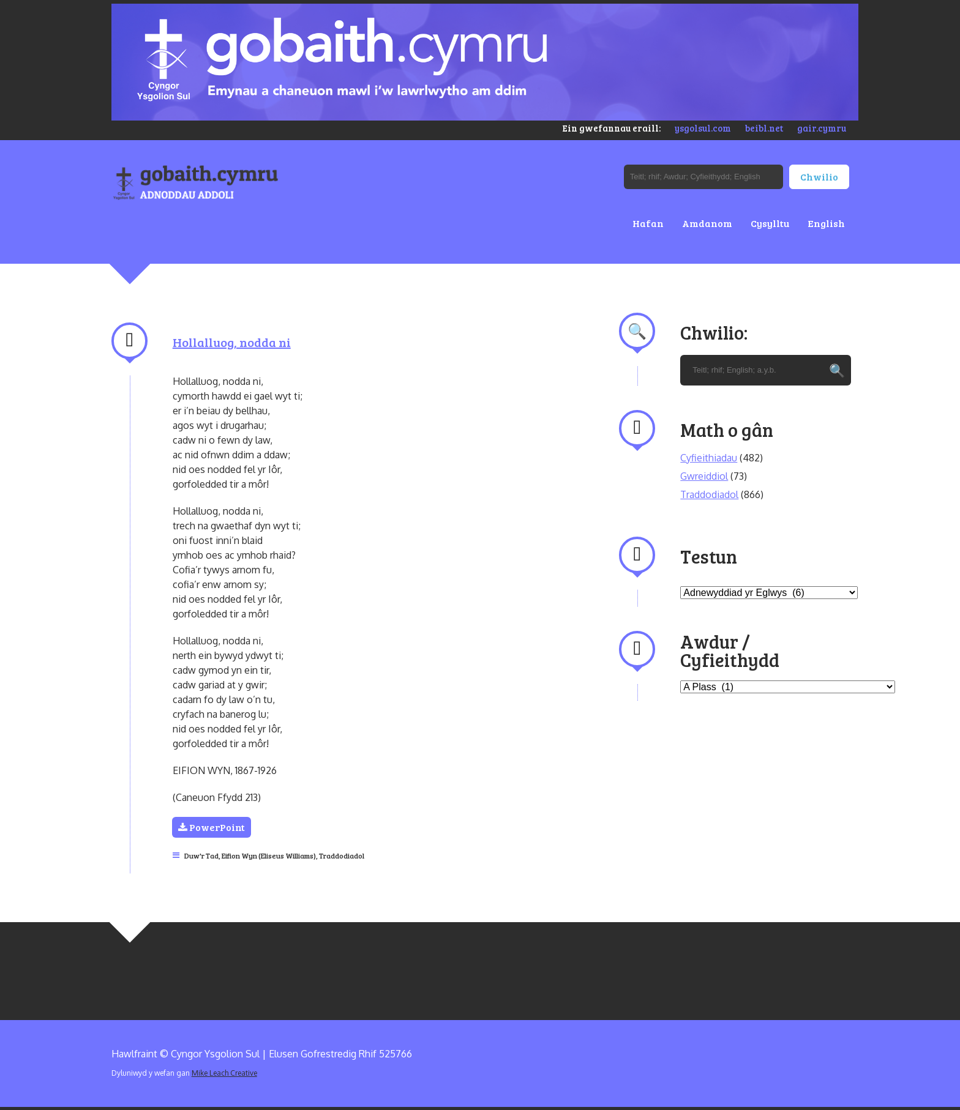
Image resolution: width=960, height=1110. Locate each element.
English (826, 223)
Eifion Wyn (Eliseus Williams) (269, 855)
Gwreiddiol (704, 476)
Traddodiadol (341, 855)
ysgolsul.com (703, 128)
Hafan (648, 223)
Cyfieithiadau (708, 458)
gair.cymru (821, 128)
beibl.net (764, 128)
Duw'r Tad (201, 855)
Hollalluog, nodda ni (232, 342)
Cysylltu (770, 223)
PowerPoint (212, 827)
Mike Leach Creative (224, 1073)
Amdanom (707, 223)
